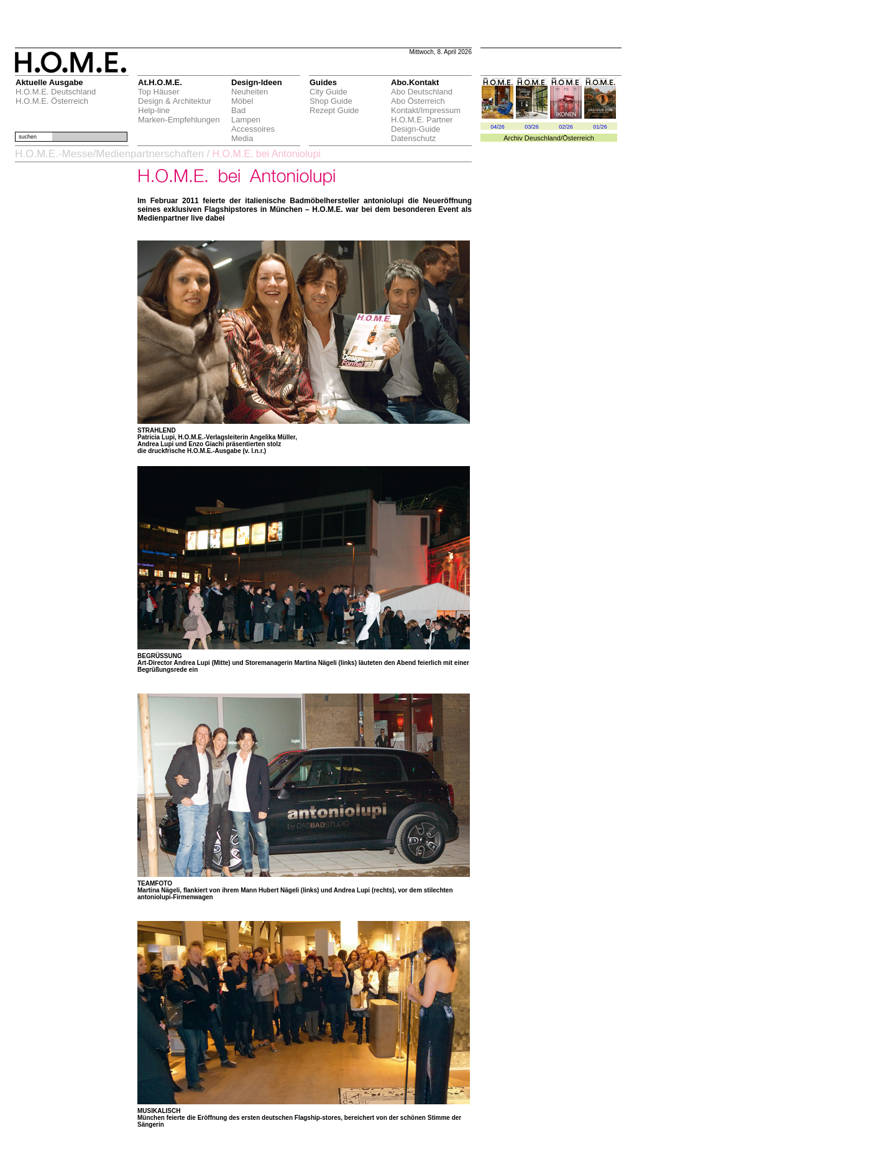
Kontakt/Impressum (426, 110)
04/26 (497, 127)
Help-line (154, 110)
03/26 (532, 127)
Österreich (578, 138)
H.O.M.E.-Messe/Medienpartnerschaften (109, 154)
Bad (238, 110)
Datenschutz (413, 138)
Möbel (242, 101)
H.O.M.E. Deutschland (56, 91)
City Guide (328, 91)
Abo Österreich (418, 101)
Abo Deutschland (421, 91)
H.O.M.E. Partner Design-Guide (422, 124)
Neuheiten (249, 91)
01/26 (600, 127)
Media (242, 138)
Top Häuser (158, 91)
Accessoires (253, 129)
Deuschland (543, 138)
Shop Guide (331, 101)
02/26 (566, 127)
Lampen (245, 119)
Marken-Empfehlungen (179, 119)
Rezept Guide (334, 110)
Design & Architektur (174, 101)
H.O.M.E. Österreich (52, 101)
